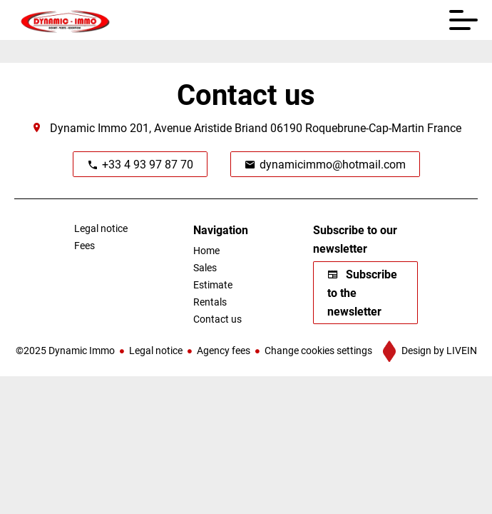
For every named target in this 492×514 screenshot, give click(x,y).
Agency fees (223, 350)
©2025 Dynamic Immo (65, 350)
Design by (438, 350)
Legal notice (156, 350)
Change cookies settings (318, 350)
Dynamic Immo (88, 127)
